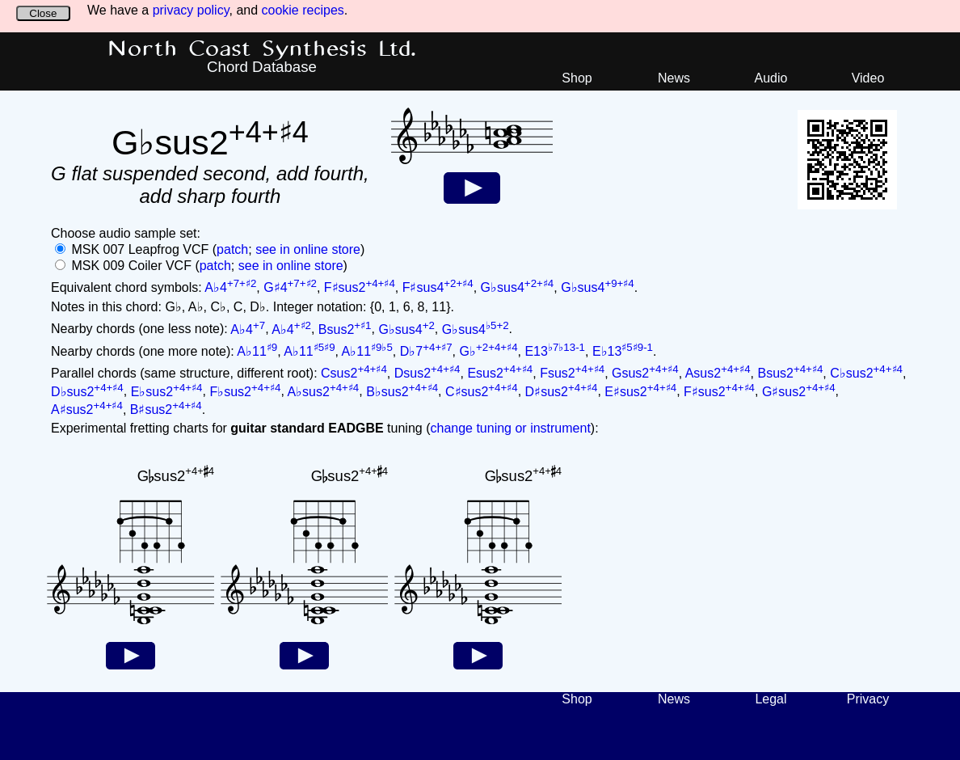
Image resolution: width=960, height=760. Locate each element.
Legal (770, 699)
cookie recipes (303, 10)
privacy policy (191, 10)
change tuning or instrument (510, 428)
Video (868, 78)
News (674, 78)
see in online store (307, 249)
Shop (577, 78)
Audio (771, 78)
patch (232, 249)
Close (43, 13)
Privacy (868, 699)
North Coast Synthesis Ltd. (262, 49)
